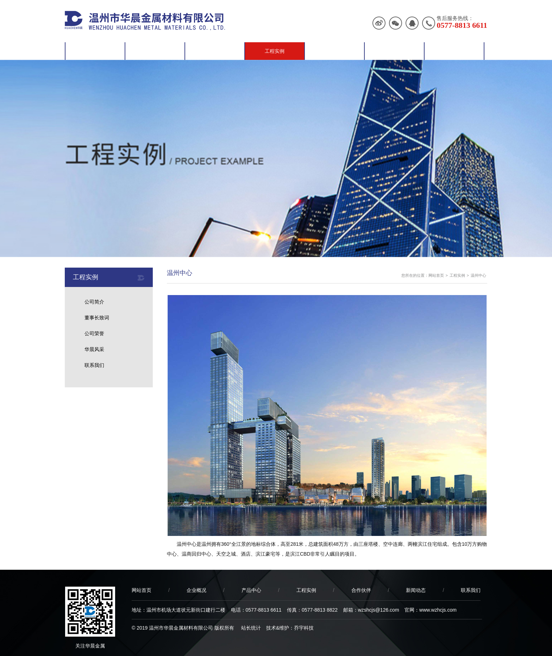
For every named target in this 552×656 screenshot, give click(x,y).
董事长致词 (96, 317)
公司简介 (94, 302)
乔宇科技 (304, 628)
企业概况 (155, 51)
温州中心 (478, 275)
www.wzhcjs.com (438, 610)
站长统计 (251, 628)
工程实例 (274, 51)
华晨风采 (94, 349)
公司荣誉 (94, 333)
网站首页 (95, 51)
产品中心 (215, 51)
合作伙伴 (334, 51)
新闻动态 (394, 51)
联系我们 (454, 51)
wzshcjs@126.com (378, 610)
